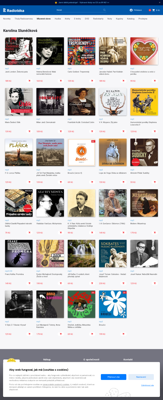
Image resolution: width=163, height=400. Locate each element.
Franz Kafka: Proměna (14, 274)
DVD (87, 19)
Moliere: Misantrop (138, 223)
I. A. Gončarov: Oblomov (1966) (112, 223)
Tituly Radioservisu (24, 19)
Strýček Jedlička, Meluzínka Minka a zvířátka (79, 326)
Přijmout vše (114, 377)
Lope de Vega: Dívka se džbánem (113, 173)
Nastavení (141, 377)
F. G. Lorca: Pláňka (12, 173)
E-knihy (77, 19)
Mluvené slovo (44, 19)
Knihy (67, 19)
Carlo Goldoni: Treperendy (78, 72)
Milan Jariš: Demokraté (45, 122)
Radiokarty (98, 19)
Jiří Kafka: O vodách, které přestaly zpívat (78, 275)
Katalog (130, 19)
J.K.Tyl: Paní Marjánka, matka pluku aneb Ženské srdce (48, 174)
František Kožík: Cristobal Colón (81, 122)
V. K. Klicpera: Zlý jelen (108, 122)
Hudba (58, 19)
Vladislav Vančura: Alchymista (49, 223)
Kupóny (119, 19)
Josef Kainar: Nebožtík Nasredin (143, 274)
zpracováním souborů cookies (56, 384)
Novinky (7, 19)
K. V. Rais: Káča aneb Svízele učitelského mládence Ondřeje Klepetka (80, 225)
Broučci (102, 325)
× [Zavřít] (159, 2)
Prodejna (143, 19)
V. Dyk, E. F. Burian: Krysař (15, 325)
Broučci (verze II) (75, 173)
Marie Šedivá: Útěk (12, 122)
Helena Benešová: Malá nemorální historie (46, 73)
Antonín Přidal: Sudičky (139, 173)
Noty (109, 19)
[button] (137, 10)
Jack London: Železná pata (16, 72)
